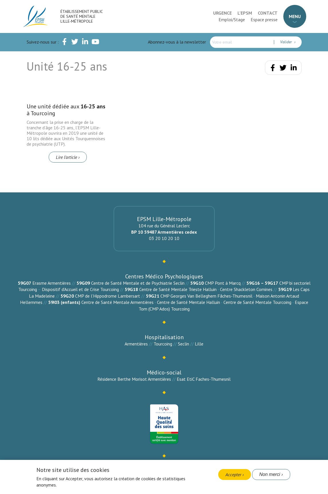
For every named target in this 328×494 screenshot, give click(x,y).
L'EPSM (244, 13)
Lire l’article (66, 157)
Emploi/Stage (232, 19)
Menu (295, 16)
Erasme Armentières (51, 283)
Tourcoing (163, 344)
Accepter (233, 474)
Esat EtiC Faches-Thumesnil (204, 379)
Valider (286, 41)
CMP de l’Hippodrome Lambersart (107, 296)
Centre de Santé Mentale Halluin (188, 302)
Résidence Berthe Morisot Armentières (134, 379)
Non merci (269, 474)
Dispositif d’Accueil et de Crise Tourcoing (80, 289)
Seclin (183, 344)
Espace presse (264, 19)
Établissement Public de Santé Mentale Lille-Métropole (81, 16)
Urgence (222, 13)
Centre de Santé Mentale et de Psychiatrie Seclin (137, 283)
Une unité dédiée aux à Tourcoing (66, 110)
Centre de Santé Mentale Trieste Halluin (178, 289)
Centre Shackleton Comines (246, 289)
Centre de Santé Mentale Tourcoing (257, 302)
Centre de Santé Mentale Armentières (117, 302)
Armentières (136, 344)
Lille (199, 344)
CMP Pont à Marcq (223, 283)
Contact (268, 13)
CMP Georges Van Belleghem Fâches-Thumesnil (206, 296)
